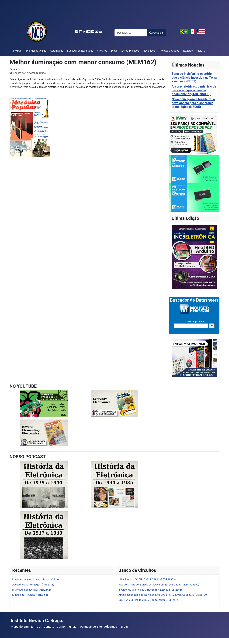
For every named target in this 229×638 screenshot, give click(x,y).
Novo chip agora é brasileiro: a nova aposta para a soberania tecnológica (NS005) (193, 103)
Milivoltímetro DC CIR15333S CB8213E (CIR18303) (147, 579)
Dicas (114, 50)
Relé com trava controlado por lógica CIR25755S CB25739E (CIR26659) (158, 584)
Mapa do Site (20, 626)
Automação (56, 50)
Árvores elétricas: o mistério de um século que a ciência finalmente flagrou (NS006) (194, 90)
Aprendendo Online (35, 50)
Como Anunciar (67, 626)
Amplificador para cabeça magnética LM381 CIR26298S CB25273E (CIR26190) (163, 594)
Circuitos (102, 50)
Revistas (188, 50)
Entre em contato (43, 626)
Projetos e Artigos (169, 50)
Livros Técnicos (130, 50)
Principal (16, 50)
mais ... (201, 50)
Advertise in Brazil (116, 626)
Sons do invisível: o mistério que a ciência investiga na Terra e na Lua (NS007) (194, 77)
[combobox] (130, 32)
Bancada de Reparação (80, 50)
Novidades (149, 50)
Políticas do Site (91, 626)
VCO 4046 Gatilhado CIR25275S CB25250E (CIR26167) (149, 599)
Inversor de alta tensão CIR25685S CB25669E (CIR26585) (150, 589)
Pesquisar (156, 32)
